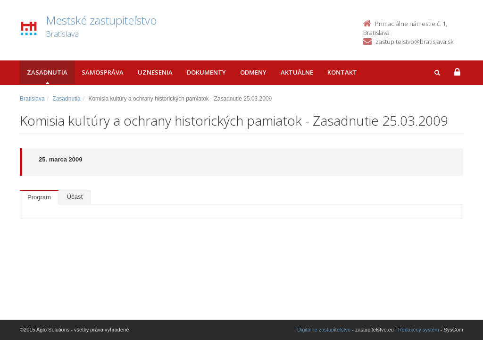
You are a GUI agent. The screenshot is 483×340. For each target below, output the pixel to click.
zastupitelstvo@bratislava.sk (414, 41)
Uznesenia (155, 72)
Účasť (75, 196)
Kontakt (342, 72)
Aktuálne (297, 72)
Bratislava (32, 98)
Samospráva (103, 72)
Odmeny (253, 72)
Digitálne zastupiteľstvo (323, 329)
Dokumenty (206, 72)
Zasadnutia (47, 72)
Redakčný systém (418, 329)
